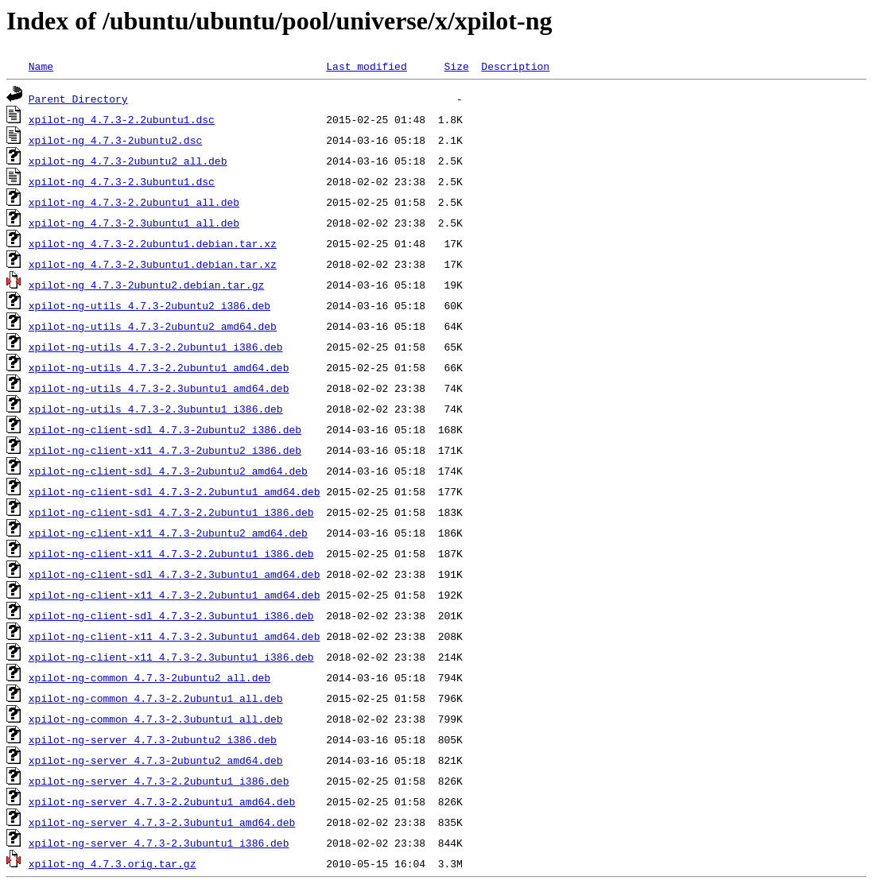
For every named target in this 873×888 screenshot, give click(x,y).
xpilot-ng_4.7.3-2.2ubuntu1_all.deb (134, 202)
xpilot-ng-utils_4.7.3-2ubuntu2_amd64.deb (153, 326)
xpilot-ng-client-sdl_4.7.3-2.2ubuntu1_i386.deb (171, 512)
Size (456, 66)
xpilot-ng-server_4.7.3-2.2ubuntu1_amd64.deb (162, 801)
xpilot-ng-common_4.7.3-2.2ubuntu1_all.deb (156, 698)
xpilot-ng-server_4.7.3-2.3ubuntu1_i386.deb (159, 843)
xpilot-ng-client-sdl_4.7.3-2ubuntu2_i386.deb (165, 429)
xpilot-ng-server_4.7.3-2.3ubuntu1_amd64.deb (162, 822)
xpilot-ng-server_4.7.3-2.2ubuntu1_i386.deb (159, 781)
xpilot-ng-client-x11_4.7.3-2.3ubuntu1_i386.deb (171, 657)
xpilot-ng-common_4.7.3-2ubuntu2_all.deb (149, 677)
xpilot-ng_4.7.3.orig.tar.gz (112, 863)
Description (515, 66)
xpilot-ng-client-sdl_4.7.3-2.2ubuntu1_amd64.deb (174, 491)
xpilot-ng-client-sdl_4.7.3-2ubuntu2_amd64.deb (168, 470)
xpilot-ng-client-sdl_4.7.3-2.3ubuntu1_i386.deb (171, 615)
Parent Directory (78, 98)
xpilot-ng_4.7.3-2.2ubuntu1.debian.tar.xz (153, 243)
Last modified (366, 66)
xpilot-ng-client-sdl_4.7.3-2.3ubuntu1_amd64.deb (174, 574)
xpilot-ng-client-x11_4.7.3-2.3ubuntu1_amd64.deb (174, 636)
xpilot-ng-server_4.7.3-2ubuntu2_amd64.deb (156, 760)
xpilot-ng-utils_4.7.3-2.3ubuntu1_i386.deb (156, 408)
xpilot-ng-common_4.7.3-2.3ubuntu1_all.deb (156, 719)
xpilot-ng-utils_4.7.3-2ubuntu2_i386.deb (149, 305)
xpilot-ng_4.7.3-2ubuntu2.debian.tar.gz (146, 284)
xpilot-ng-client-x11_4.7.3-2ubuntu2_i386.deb (165, 450)
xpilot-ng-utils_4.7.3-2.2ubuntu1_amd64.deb (159, 367)
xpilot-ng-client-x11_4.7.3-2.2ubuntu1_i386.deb (171, 553)
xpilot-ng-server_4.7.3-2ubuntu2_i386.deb (153, 739)
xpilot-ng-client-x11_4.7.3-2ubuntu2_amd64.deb (168, 532)
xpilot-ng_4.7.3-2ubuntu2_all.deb (128, 160)
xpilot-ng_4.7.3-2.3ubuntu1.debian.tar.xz (153, 264)
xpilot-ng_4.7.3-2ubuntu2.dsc (115, 140)
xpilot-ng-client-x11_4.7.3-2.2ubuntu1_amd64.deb (174, 594)
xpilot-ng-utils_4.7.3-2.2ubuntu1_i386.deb (156, 346)
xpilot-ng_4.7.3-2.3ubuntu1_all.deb (134, 222)
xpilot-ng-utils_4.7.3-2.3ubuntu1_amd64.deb (159, 388)
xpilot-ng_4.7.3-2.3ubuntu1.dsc (122, 181)
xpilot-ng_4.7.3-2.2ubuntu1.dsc (122, 119)
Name (41, 66)
